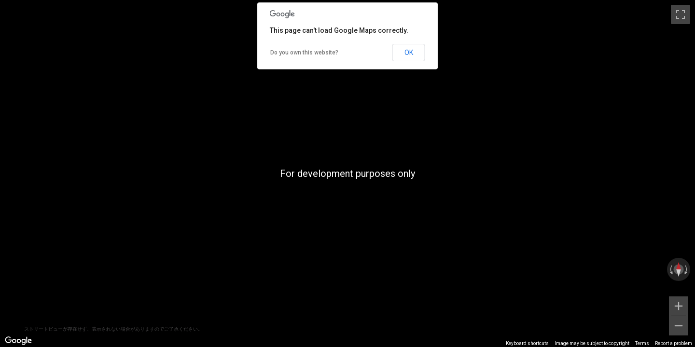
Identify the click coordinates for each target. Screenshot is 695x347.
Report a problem (673, 343)
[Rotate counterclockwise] (670, 269)
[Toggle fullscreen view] (680, 14)
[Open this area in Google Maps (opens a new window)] (18, 340)
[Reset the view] (678, 269)
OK (408, 52)
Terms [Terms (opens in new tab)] (642, 343)
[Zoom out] (678, 325)
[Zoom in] (678, 306)
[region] (347, 173)
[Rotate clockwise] (686, 269)
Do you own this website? (304, 52)
